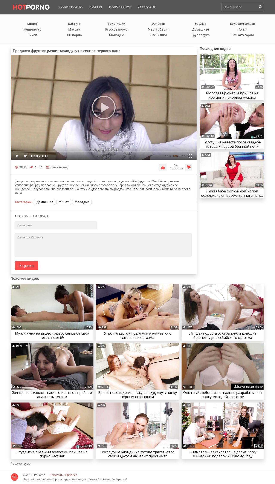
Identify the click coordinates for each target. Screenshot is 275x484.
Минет (32, 24)
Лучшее (96, 7)
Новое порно (71, 7)
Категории (147, 7)
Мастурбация (158, 29)
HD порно (74, 35)
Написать (56, 475)
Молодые (116, 35)
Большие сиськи (242, 24)
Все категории (242, 35)
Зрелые (200, 24)
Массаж (74, 29)
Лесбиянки (158, 35)
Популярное (120, 7)
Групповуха (200, 35)
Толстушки (116, 24)
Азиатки (158, 24)
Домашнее (200, 29)
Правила (71, 475)
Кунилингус (32, 29)
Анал (242, 29)
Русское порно (116, 29)
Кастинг (74, 24)
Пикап (32, 35)
